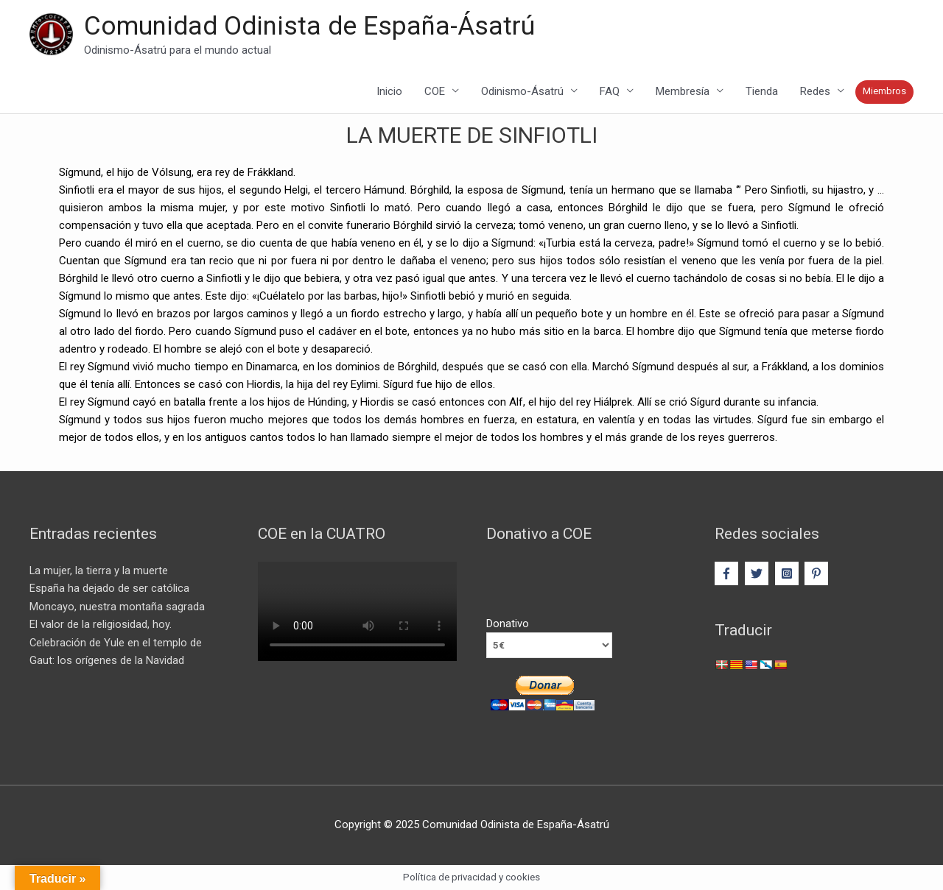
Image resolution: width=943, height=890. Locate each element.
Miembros (884, 91)
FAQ (610, 92)
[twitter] (758, 574)
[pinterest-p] (818, 574)
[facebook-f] (728, 574)
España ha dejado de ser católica (109, 589)
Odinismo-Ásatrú (522, 92)
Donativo (507, 624)
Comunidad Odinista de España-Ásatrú (309, 26)
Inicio (389, 92)
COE (434, 92)
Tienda (762, 92)
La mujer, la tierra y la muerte (99, 571)
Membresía (682, 92)
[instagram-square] (788, 574)
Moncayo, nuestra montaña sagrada (117, 606)
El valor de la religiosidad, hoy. (100, 624)
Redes (815, 92)
